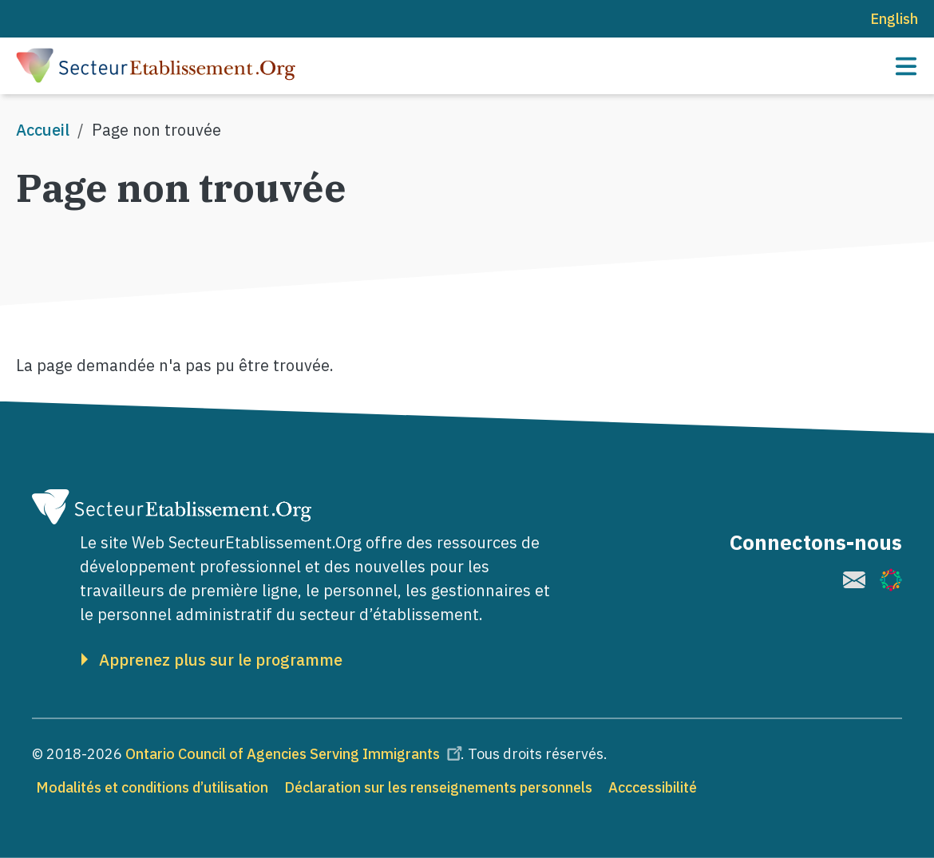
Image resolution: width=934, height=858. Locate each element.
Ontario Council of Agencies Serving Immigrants (296, 754)
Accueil (42, 129)
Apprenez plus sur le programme (220, 660)
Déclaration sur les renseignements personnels (438, 787)
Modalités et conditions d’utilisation (152, 787)
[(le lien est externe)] (854, 580)
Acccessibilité (652, 787)
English (894, 19)
